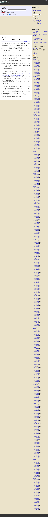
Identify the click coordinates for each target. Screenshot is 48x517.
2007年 (34, 366)
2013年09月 (36, 263)
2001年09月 (36, 483)
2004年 (34, 422)
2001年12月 (36, 479)
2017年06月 (36, 193)
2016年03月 (36, 216)
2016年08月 (36, 209)
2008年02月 (36, 363)
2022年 (34, 114)
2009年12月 (36, 330)
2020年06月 (36, 157)
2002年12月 (36, 460)
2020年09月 (36, 154)
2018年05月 (36, 178)
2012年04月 (36, 288)
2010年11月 (36, 312)
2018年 (34, 173)
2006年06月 (36, 394)
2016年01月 (36, 219)
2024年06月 (36, 86)
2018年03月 (36, 181)
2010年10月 (36, 314)
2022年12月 (36, 115)
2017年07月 (36, 191)
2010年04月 (36, 322)
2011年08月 (36, 301)
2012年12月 (36, 278)
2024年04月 (36, 89)
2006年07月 (36, 393)
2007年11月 (36, 368)
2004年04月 (36, 434)
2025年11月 (36, 60)
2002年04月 (36, 472)
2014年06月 (36, 249)
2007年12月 (36, 367)
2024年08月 (36, 83)
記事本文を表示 (12, 14)
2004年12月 (36, 423)
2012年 (34, 276)
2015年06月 (36, 230)
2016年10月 (36, 206)
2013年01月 (36, 275)
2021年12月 (36, 134)
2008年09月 (36, 353)
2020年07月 (36, 155)
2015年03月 (36, 235)
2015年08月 (36, 227)
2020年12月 (36, 152)
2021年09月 (36, 138)
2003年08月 (36, 447)
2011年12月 (36, 295)
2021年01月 (36, 149)
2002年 (34, 459)
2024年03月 (36, 91)
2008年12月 (36, 348)
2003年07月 (36, 449)
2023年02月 (36, 111)
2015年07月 (36, 229)
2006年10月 (36, 389)
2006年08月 (36, 391)
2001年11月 (36, 481)
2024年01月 (36, 93)
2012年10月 (36, 281)
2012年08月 (36, 283)
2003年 (34, 440)
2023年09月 (36, 101)
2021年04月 (36, 145)
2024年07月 (36, 85)
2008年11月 (36, 350)
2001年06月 (36, 488)
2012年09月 (36, 282)
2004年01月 (36, 439)
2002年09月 (36, 465)
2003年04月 (36, 453)
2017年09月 (36, 189)
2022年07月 (36, 122)
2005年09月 (36, 409)
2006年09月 (36, 390)
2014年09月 (36, 245)
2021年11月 (36, 135)
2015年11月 (36, 223)
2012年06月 (36, 286)
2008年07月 (36, 355)
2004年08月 (36, 429)
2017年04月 (36, 196)
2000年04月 (36, 509)
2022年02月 (36, 129)
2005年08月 (36, 410)
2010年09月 (36, 315)
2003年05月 (36, 452)
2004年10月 (36, 426)
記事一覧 (35, 53)
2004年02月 (36, 437)
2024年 (34, 76)
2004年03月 (36, 436)
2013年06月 (36, 268)
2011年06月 (36, 304)
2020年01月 (36, 161)
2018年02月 (36, 183)
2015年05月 (36, 232)
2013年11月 (36, 261)
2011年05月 (36, 305)
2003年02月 (36, 456)
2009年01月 (36, 345)
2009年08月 (36, 335)
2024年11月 (36, 79)
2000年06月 (36, 506)
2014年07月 (36, 248)
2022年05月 (36, 125)
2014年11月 (36, 242)
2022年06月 (36, 124)
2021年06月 (36, 142)
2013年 (34, 258)
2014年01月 (36, 256)
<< (33, 20)
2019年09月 (36, 165)
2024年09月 (36, 82)
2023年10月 (36, 99)
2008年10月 (36, 351)
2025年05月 (36, 69)
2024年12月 (36, 78)
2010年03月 (36, 324)
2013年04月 (36, 270)
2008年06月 (36, 357)
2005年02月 (36, 419)
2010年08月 (36, 317)
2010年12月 (36, 311)
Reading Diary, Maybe (37, 10)
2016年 (34, 202)
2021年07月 (36, 141)
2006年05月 (36, 396)
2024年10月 (36, 81)
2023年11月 (36, 98)
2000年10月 (36, 501)
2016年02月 (36, 217)
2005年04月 (36, 416)
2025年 (34, 59)
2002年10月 (36, 463)
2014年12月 (36, 240)
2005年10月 (36, 407)
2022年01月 (36, 131)
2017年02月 (36, 199)
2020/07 (37, 20)
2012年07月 (36, 285)
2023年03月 (36, 109)
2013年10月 (36, 262)
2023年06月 (36, 105)
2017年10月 (36, 187)
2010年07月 (36, 318)
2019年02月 (36, 171)
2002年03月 (36, 473)
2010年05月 (36, 321)
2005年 (34, 403)
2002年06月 (36, 469)
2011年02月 (36, 308)
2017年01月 (36, 200)
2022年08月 (36, 121)
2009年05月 (36, 340)
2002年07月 (36, 468)
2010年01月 (36, 327)
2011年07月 (36, 302)
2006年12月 (36, 386)
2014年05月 (36, 250)
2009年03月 (36, 342)
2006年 (34, 384)
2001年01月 (36, 495)
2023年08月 (36, 102)
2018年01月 (36, 184)
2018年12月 (36, 174)
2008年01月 (36, 364)
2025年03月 (36, 72)
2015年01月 (36, 237)
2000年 (34, 496)
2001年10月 (36, 482)
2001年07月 (36, 486)
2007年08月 (36, 373)
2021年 (34, 132)
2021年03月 (36, 147)
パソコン (28, 41)
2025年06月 (36, 68)
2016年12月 (36, 203)
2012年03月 (36, 289)
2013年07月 (36, 266)
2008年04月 (36, 360)
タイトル (35, 16)
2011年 (34, 294)
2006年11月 (36, 387)
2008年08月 (36, 354)
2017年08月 (36, 190)
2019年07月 (36, 167)
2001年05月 (36, 489)
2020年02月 (36, 160)
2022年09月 (36, 119)
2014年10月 (36, 243)
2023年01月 (36, 112)
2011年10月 (36, 298)
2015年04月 (36, 233)
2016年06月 (36, 212)
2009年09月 (36, 334)
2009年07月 (36, 337)
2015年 (34, 220)
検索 (39, 14)
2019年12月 (36, 164)
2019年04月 (36, 170)
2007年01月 (36, 383)
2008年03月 (36, 361)
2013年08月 (36, 265)
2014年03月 (36, 253)
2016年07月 (36, 210)
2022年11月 (36, 117)
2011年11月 (36, 296)
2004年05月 (36, 433)
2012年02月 (36, 291)
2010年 (34, 309)
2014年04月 (36, 252)
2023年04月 (36, 108)
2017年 (34, 186)
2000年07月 (36, 505)
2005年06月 (36, 413)
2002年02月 (36, 475)
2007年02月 (36, 381)
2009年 (34, 328)
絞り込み (3, 11)
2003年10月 (36, 445)
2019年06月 (36, 168)
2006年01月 (36, 401)
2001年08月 (36, 485)
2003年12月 (36, 442)
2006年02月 (36, 400)
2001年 (34, 478)
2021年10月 (36, 137)
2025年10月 (36, 62)
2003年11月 (36, 443)
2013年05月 (36, 269)
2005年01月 (36, 420)
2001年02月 (36, 493)
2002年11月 (36, 462)
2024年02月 (36, 92)
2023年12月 (36, 96)
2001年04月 (36, 491)
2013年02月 (36, 273)
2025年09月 (36, 63)
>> (40, 20)
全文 (39, 16)
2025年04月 (36, 70)
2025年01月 (36, 75)
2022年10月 (36, 118)
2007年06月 (36, 376)
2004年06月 (36, 432)
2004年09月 (36, 427)
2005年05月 (36, 414)
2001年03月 (36, 492)
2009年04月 (36, 341)
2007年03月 (36, 380)
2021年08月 (36, 139)
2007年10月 (36, 370)
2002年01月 (36, 476)
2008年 (34, 347)
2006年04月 (36, 397)
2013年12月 (36, 259)
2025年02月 (36, 73)
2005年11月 (36, 406)
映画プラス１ (4, 2)
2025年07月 (36, 66)
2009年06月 (36, 338)
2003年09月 (36, 446)
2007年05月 (36, 377)
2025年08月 (36, 65)
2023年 (34, 95)
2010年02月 (36, 325)
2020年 (34, 151)
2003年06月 (36, 450)
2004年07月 (36, 430)
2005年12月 (36, 404)
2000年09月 (36, 502)
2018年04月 (36, 180)
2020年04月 (36, 158)
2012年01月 (36, 292)
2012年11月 (36, 279)
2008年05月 (36, 358)
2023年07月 (36, 104)
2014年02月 (36, 255)
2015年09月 (36, 226)
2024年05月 (36, 88)
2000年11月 (36, 499)
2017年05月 (36, 194)
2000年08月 (36, 504)
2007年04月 (36, 378)
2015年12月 (36, 222)
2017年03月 (36, 197)
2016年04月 (36, 214)
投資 (25, 41)
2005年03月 (36, 417)
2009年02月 (36, 344)
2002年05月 (36, 470)
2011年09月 (36, 299)
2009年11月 (36, 331)
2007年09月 (36, 371)
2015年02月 (36, 236)
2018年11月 (36, 176)
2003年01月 (36, 457)
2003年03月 (36, 455)
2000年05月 (36, 508)
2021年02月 (36, 148)
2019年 (34, 163)
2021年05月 (36, 144)
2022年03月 (36, 128)
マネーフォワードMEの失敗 (11, 39)
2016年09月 (36, 207)
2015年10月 (36, 225)
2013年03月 (36, 272)
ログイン (46, 0)
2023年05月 (36, 106)
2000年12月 (36, 498)
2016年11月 (36, 204)
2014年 (34, 239)
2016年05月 (36, 213)
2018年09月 (36, 177)
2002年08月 (36, 466)
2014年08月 (36, 246)
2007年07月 (36, 374)
